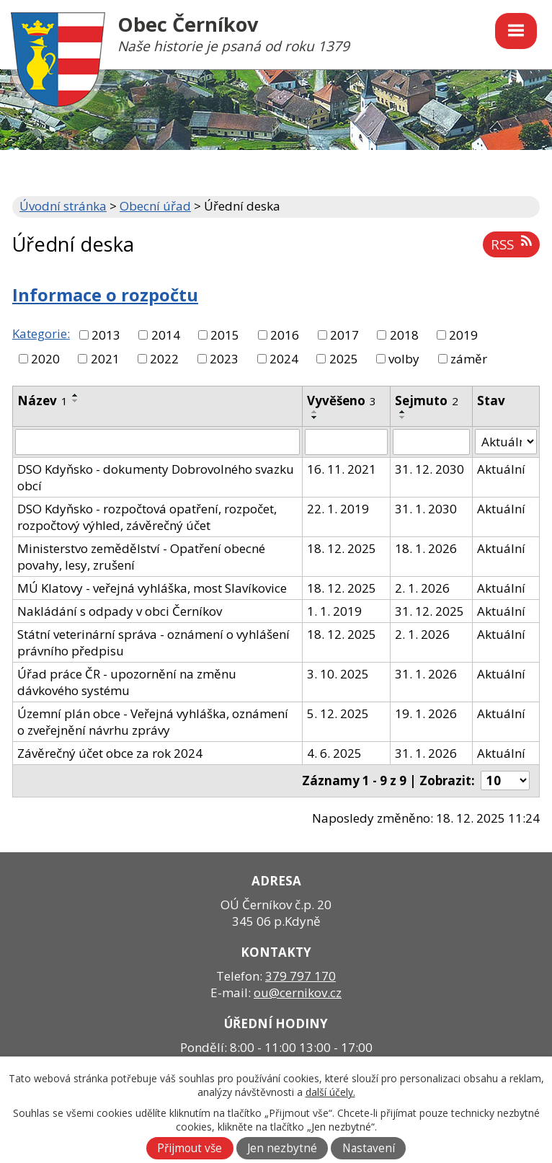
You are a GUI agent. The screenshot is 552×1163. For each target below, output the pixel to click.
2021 (105, 358)
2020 (45, 358)
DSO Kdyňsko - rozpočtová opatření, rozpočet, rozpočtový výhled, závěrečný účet (147, 517)
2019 (463, 335)
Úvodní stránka (63, 206)
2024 (284, 358)
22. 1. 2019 (338, 508)
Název (42, 400)
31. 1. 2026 (426, 673)
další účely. (330, 1092)
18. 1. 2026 (426, 548)
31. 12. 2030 (429, 469)
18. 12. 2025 (341, 548)
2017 (344, 335)
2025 (343, 358)
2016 (284, 335)
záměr (468, 358)
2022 (164, 358)
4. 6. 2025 (334, 753)
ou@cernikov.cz (298, 992)
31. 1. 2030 (426, 508)
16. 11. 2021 (341, 469)
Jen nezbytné (282, 1148)
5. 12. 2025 (338, 713)
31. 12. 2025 (429, 611)
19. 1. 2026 (426, 713)
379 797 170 (300, 976)
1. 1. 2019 (334, 611)
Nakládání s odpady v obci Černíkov (119, 611)
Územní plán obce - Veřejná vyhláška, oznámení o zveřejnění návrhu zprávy (152, 721)
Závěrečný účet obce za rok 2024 (109, 753)
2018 (404, 335)
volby (403, 358)
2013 (106, 335)
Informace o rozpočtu (105, 294)
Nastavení (368, 1148)
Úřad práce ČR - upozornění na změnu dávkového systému (126, 682)
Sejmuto (426, 400)
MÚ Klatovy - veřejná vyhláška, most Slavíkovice (152, 588)
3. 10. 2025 (338, 673)
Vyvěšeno (341, 400)
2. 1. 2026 (422, 588)
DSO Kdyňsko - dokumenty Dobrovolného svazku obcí (155, 477)
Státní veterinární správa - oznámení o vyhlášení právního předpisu (153, 642)
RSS (511, 244)
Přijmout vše (189, 1148)
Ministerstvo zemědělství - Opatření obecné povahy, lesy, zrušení (141, 556)
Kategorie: (41, 333)
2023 (224, 358)
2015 (224, 335)
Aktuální (501, 469)
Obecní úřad (155, 206)
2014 (165, 335)
